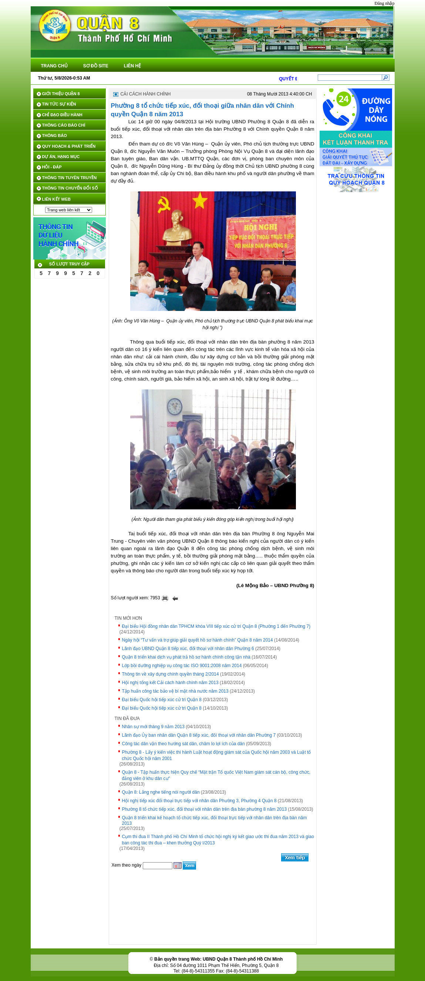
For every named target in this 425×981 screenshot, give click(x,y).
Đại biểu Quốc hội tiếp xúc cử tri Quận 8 (162, 699)
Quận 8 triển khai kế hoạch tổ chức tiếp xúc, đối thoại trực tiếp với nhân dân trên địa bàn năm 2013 (214, 820)
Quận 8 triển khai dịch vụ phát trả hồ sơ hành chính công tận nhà (186, 657)
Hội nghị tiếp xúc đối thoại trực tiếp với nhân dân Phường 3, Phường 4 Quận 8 (199, 800)
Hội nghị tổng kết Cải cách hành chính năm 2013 (170, 682)
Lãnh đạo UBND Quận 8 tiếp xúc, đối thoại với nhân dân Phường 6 (188, 648)
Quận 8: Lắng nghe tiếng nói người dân (161, 792)
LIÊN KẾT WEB (56, 199)
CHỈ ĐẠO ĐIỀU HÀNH (62, 115)
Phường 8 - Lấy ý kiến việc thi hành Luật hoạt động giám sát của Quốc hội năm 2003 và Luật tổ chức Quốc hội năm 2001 (216, 755)
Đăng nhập (385, 3)
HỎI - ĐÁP (52, 167)
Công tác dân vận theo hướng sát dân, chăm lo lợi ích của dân (183, 743)
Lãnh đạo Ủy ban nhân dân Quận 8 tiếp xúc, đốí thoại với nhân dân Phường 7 (199, 735)
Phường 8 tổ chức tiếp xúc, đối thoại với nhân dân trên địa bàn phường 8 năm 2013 (204, 809)
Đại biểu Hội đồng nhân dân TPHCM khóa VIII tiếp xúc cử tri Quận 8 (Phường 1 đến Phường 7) (216, 626)
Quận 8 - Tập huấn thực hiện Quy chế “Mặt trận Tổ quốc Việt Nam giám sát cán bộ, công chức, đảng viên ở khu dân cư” (216, 775)
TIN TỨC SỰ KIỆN (59, 104)
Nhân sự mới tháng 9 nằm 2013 (153, 726)
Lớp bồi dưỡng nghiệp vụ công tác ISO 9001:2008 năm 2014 (182, 665)
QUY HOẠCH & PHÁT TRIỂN (69, 146)
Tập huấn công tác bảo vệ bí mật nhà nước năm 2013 (175, 691)
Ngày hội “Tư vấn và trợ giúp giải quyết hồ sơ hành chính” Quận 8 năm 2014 (197, 640)
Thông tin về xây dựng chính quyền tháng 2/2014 (170, 674)
